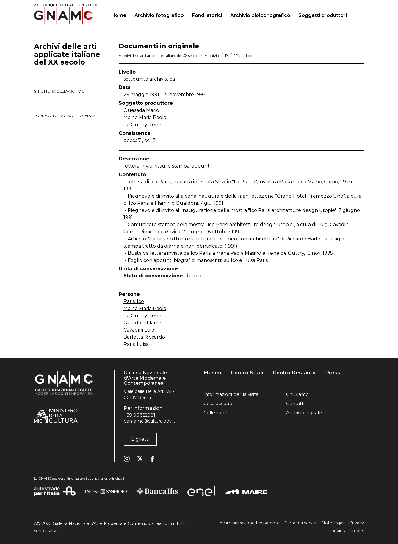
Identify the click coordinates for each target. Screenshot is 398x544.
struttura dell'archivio (59, 91)
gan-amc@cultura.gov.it (149, 421)
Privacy (356, 523)
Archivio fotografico (159, 15)
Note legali (333, 523)
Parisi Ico (133, 301)
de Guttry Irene (142, 315)
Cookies (336, 530)
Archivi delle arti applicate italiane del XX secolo (158, 55)
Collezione (215, 412)
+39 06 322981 (139, 415)
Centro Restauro (294, 372)
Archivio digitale (304, 412)
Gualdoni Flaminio (145, 323)
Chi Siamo (297, 394)
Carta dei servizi (300, 523)
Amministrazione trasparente (250, 523)
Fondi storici (207, 15)
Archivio (212, 55)
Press (332, 372)
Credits (357, 530)
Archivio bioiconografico (260, 15)
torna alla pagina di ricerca (64, 115)
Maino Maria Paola (144, 308)
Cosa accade (217, 403)
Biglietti (140, 439)
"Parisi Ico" (243, 55)
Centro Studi (247, 372)
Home (121, 14)
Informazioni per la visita (230, 394)
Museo (212, 372)
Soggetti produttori (322, 15)
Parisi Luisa (136, 344)
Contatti (295, 403)
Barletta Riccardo (144, 337)
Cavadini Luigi (139, 330)
